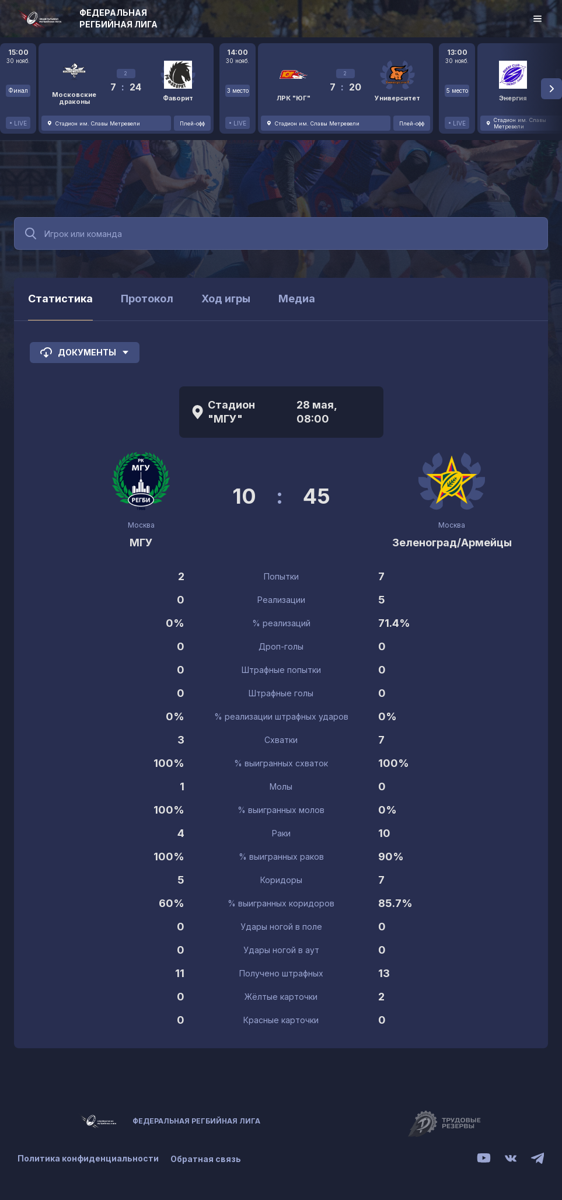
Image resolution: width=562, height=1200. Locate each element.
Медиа (296, 298)
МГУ (141, 542)
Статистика (60, 298)
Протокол (147, 298)
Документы (84, 353)
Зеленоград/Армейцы (452, 542)
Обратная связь (205, 1159)
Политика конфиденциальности (88, 1159)
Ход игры (225, 298)
